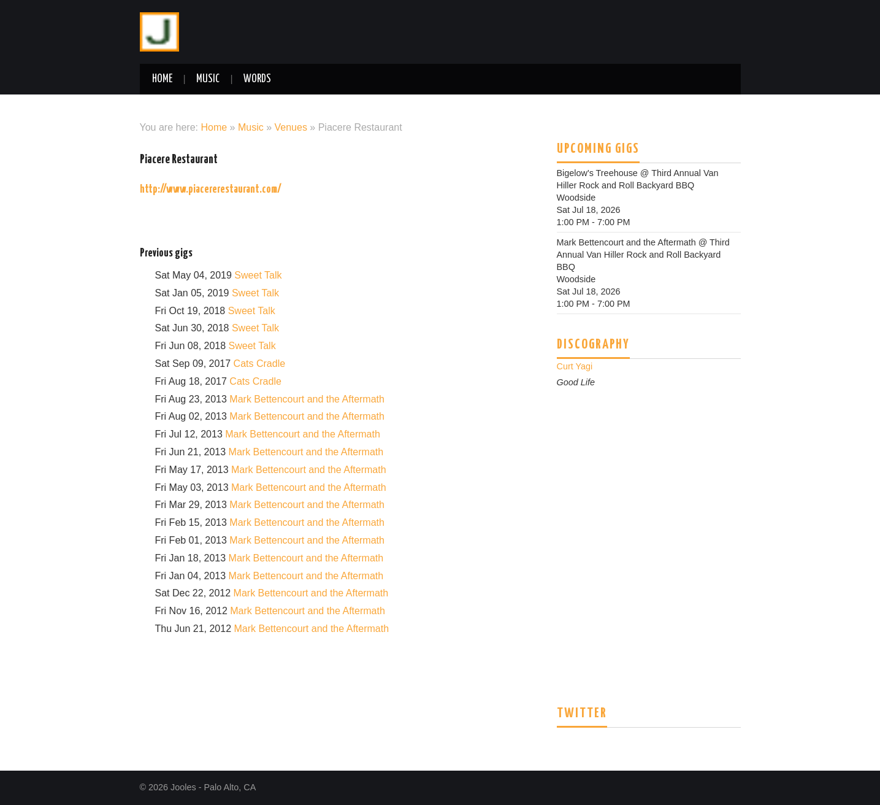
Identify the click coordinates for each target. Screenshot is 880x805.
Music (208, 79)
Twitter (582, 713)
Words (257, 79)
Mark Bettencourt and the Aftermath (307, 399)
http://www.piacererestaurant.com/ (210, 189)
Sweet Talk (257, 275)
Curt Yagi (575, 366)
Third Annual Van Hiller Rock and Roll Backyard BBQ (643, 254)
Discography (593, 345)
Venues (291, 127)
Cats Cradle (259, 363)
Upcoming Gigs (598, 149)
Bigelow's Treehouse (597, 173)
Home (162, 79)
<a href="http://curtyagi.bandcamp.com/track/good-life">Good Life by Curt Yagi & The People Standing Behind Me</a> (649, 526)
